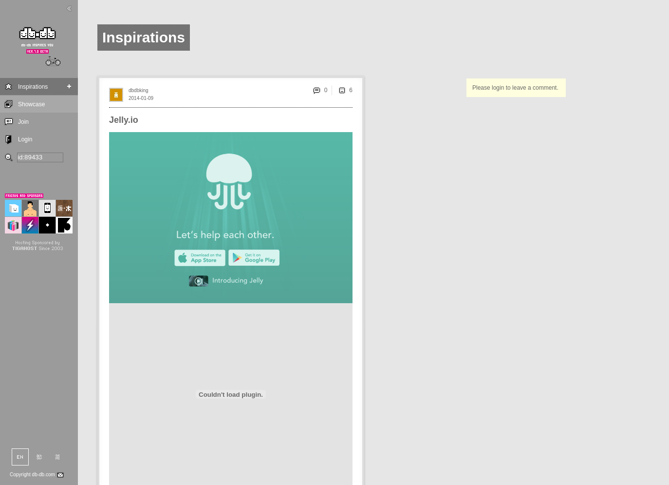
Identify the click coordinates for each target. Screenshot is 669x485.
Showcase (31, 104)
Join (23, 121)
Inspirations (33, 86)
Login (25, 139)
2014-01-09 (141, 98)
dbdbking (139, 90)
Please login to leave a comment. (515, 87)
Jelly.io (123, 120)
